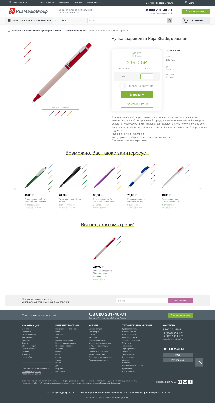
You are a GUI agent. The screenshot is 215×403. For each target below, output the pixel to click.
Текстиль (93, 337)
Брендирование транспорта (100, 357)
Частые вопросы (29, 349)
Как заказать (27, 337)
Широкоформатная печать (100, 343)
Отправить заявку (196, 11)
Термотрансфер (128, 349)
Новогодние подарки (64, 346)
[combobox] (127, 20)
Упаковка (59, 349)
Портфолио (64, 3)
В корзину (137, 94)
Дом (57, 366)
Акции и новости (46, 3)
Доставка (26, 340)
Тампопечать (127, 346)
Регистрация (177, 360)
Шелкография (128, 357)
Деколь (125, 360)
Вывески (92, 349)
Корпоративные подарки (65, 343)
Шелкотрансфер (129, 371)
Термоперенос (128, 354)
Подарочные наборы (64, 340)
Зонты (58, 357)
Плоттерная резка (129, 334)
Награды (59, 368)
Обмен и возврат (29, 346)
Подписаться (180, 301)
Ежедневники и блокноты (66, 329)
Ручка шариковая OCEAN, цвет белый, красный (170, 201)
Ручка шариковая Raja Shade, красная (103, 272)
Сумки (58, 360)
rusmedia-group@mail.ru (173, 339)
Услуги (60, 20)
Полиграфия (94, 332)
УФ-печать (126, 343)
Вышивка (126, 363)
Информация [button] (94, 3)
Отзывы (78, 3)
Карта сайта (27, 357)
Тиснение (126, 351)
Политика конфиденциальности (35, 368)
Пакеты (92, 334)
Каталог (29, 20)
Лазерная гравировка (131, 340)
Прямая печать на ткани (132, 366)
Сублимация (127, 368)
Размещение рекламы (98, 360)
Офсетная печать (129, 332)
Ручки (57, 332)
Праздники (60, 371)
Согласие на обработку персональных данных (31, 373)
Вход (177, 354)
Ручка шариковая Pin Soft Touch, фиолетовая (103, 200)
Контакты (26, 354)
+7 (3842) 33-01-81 (173, 333)
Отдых (58, 354)
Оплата (25, 343)
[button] (15, 189)
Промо (58, 363)
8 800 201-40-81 (173, 329)
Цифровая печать (129, 329)
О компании (27, 329)
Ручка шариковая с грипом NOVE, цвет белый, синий (136, 201)
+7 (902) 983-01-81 (173, 336)
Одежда (58, 351)
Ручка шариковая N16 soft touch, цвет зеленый (35, 200)
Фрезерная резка (129, 337)
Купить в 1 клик (137, 104)
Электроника (61, 334)
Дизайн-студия (95, 329)
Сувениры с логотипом (98, 351)
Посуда (58, 337)
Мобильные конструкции (99, 346)
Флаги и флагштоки (97, 354)
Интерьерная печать (97, 340)
